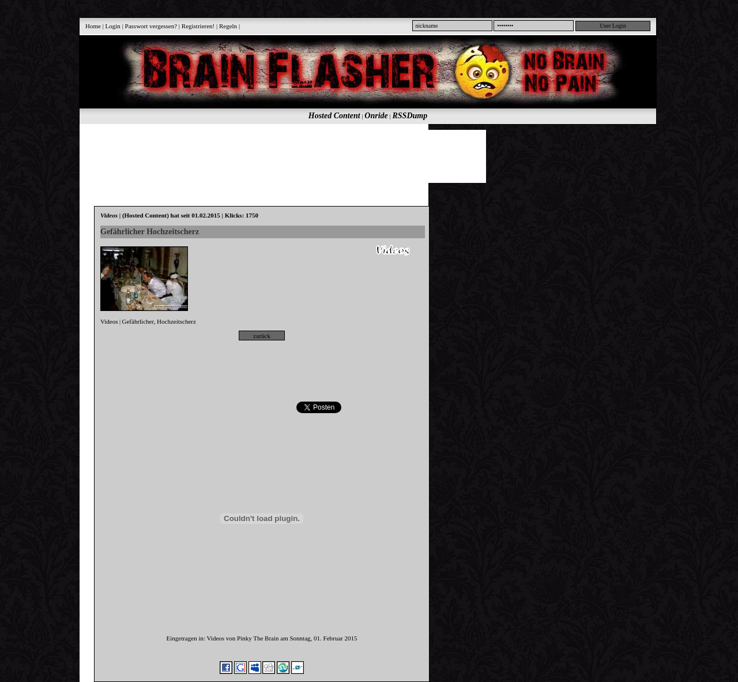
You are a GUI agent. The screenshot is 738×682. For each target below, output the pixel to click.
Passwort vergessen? (151, 26)
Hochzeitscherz (176, 321)
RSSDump (410, 115)
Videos (109, 321)
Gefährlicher (138, 321)
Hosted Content (334, 115)
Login (113, 26)
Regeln (228, 26)
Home (93, 26)
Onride (375, 115)
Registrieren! (198, 26)
